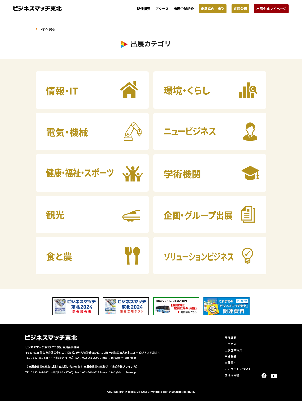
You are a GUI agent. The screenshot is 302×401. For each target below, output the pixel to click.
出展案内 (230, 362)
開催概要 (143, 8)
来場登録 (240, 8)
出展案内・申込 (212, 8)
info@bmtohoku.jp (123, 358)
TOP (297, 395)
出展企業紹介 (184, 8)
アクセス (162, 8)
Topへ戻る (47, 28)
